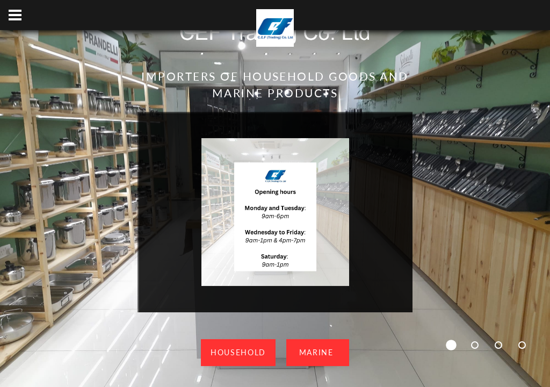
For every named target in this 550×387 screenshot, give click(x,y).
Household (238, 352)
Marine (317, 352)
